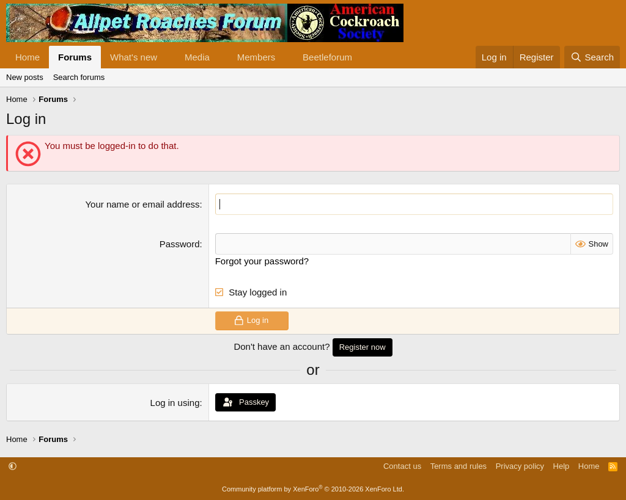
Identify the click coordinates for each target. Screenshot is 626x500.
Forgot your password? (262, 261)
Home (27, 57)
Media (197, 57)
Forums (75, 57)
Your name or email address (142, 204)
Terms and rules (458, 466)
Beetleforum (327, 57)
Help (561, 466)
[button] (166, 57)
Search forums (79, 77)
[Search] (592, 57)
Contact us (402, 466)
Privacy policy (520, 466)
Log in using (175, 402)
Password (180, 244)
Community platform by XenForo (313, 489)
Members (256, 57)
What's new (133, 57)
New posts (24, 77)
